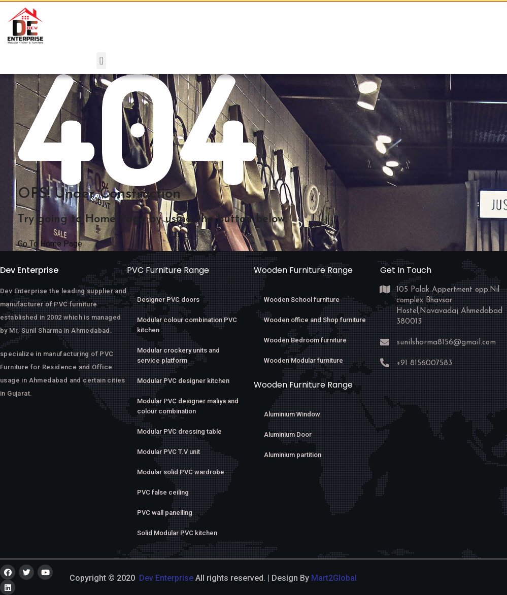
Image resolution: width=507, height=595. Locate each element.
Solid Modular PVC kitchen (177, 533)
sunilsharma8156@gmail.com (444, 342)
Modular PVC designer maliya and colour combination (188, 406)
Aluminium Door (288, 434)
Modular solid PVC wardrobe (180, 472)
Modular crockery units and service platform (178, 355)
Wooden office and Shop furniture (315, 320)
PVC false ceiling (163, 492)
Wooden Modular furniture (303, 360)
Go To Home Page (50, 244)
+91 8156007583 (424, 363)
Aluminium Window (292, 414)
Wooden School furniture (302, 299)
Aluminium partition (292, 455)
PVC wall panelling (164, 512)
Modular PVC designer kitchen (183, 380)
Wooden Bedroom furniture (305, 340)
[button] (101, 60)
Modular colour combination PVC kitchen (187, 325)
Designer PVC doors (168, 299)
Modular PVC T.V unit (168, 452)
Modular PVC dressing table (179, 431)
